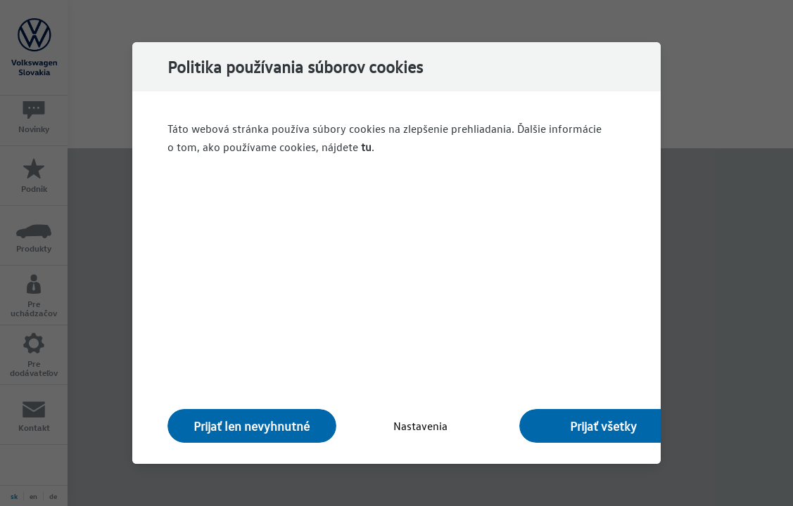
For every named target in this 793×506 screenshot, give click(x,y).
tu (366, 147)
